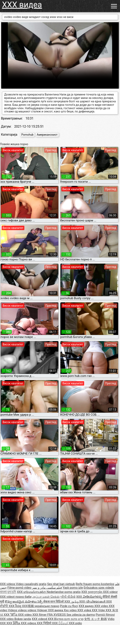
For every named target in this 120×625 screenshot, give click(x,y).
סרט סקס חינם (73, 619)
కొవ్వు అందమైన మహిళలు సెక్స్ (24, 601)
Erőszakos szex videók (99, 587)
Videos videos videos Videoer (28, 610)
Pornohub (27, 134)
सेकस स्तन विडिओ (53, 601)
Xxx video (71, 610)
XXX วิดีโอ (11, 615)
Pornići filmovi (105, 615)
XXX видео (86, 606)
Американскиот (47, 134)
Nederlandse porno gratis (64, 592)
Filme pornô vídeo (19, 587)
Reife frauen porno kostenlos (95, 584)
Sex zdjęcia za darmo (80, 615)
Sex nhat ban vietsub (61, 584)
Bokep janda (22, 619)
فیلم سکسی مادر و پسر (47, 587)
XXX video (101, 606)
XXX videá (85, 610)
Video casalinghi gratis (31, 584)
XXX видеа (22, 4)
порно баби (23, 597)
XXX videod (40, 619)
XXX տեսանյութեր (32, 592)
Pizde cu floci (69, 606)
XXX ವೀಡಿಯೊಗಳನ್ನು (89, 597)
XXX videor (110, 592)
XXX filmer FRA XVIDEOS (49, 615)
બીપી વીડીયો (68, 597)
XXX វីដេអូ (15, 606)
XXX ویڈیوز (71, 601)
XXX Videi (99, 610)
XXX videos (8, 584)
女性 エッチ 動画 (95, 619)
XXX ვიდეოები (92, 592)
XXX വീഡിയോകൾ (92, 601)
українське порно (46, 606)
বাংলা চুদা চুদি (8, 592)
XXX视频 (28, 606)
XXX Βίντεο (56, 619)
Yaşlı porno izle (73, 587)
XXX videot (7, 597)
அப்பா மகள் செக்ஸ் (46, 597)
